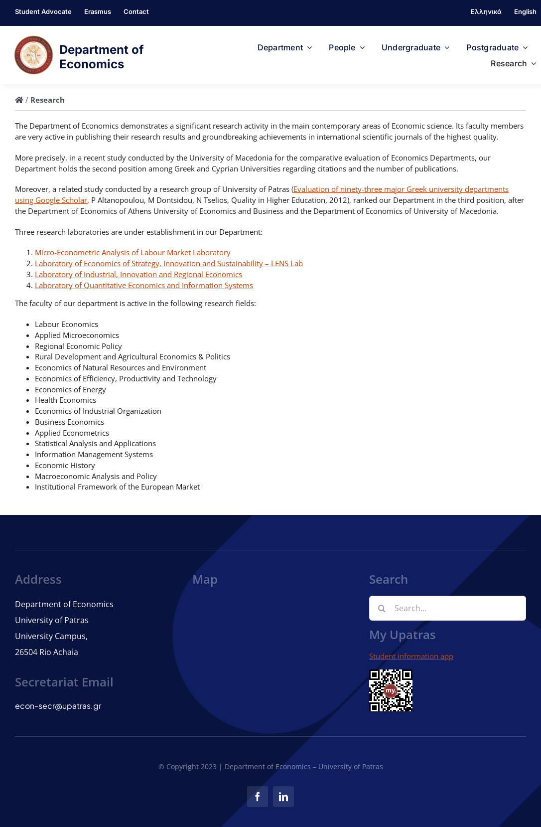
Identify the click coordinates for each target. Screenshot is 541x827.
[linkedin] (283, 796)
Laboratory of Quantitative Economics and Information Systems (144, 285)
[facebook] (257, 796)
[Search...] (447, 608)
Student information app (411, 656)
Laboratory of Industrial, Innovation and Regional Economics (138, 274)
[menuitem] (486, 13)
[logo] (33, 39)
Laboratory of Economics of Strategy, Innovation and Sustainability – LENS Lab (169, 263)
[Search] (381, 608)
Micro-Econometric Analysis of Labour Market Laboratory (133, 252)
